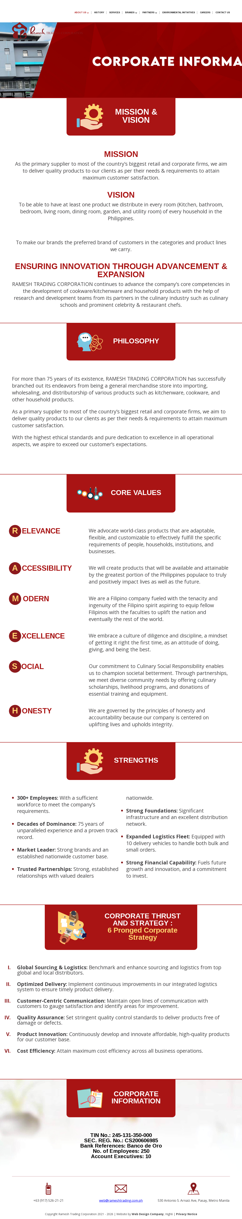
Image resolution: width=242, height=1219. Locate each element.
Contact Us (223, 12)
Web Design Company (148, 1214)
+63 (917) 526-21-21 (48, 1200)
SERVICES (114, 12)
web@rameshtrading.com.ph (121, 1200)
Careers (205, 12)
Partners (148, 12)
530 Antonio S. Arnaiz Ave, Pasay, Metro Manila (193, 1200)
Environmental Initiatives (178, 12)
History (99, 12)
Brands (130, 12)
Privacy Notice (186, 1214)
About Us (80, 12)
